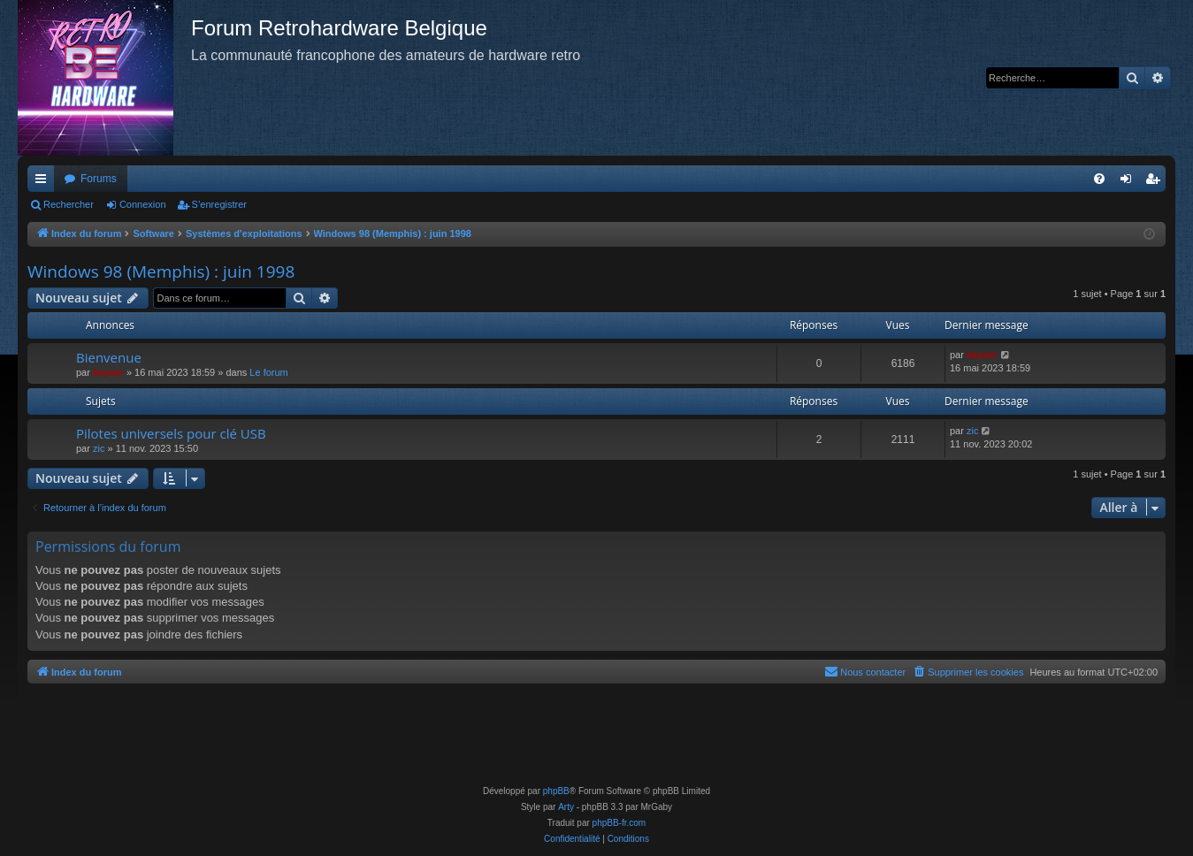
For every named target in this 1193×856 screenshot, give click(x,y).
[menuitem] (1099, 178)
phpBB (556, 791)
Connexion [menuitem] (1129, 182)
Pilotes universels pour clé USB (171, 433)
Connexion (142, 204)
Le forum (268, 372)
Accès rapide (44, 182)
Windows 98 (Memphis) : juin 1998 (160, 271)
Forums (98, 178)
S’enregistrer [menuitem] (1156, 182)
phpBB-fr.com (619, 823)
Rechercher (68, 204)
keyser (108, 372)
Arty (566, 807)
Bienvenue (108, 357)
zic (98, 448)
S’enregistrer (219, 204)
